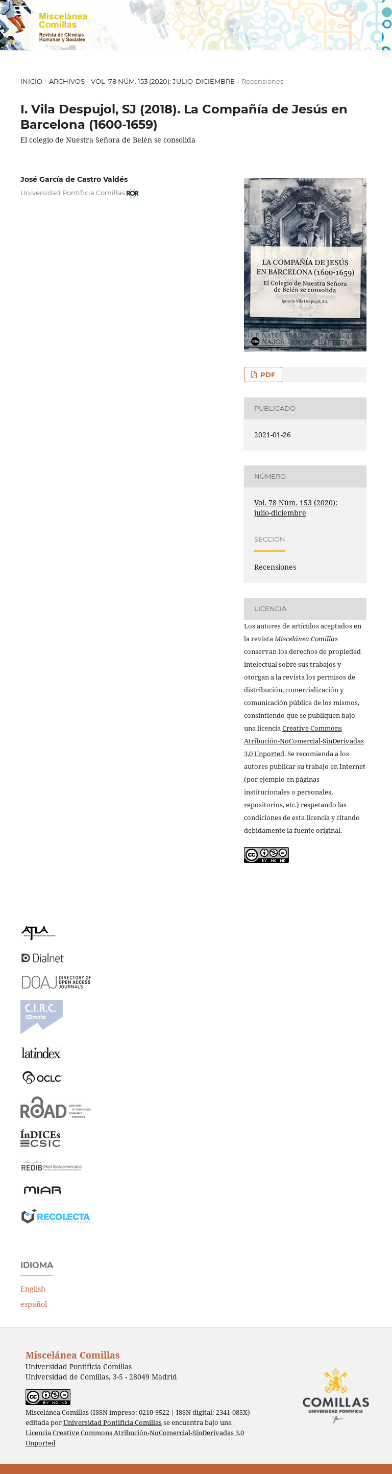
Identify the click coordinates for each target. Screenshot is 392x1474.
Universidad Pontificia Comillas (112, 1422)
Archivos (67, 81)
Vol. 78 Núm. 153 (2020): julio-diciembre (163, 81)
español (33, 1304)
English (32, 1289)
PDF (266, 374)
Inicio (31, 81)
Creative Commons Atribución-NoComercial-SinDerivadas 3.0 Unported (304, 740)
